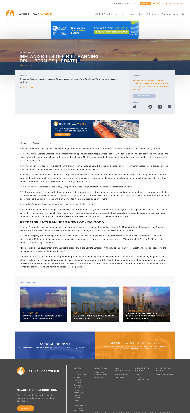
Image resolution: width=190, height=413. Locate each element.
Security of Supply (82, 387)
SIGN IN (155, 3)
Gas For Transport (82, 382)
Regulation (147, 86)
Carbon (77, 389)
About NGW (99, 372)
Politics (77, 392)
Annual (138, 376)
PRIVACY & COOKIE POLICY (144, 404)
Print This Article (144, 95)
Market (77, 377)
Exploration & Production (156, 83)
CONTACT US (100, 404)
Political (137, 86)
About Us (178, 14)
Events (166, 14)
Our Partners (100, 377)
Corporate (138, 83)
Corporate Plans (142, 379)
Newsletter (119, 376)
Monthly (138, 374)
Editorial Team (100, 374)
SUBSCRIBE (145, 3)
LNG (76, 372)
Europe (160, 80)
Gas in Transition (122, 374)
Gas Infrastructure (82, 394)
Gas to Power (80, 374)
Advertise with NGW (164, 374)
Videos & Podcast (148, 14)
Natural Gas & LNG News (144, 80)
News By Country (162, 86)
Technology (79, 400)
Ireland (136, 88)
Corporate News (81, 384)
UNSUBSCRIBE (166, 404)
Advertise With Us (124, 3)
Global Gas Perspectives (110, 14)
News (131, 14)
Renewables (79, 397)
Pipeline (78, 379)
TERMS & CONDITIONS (119, 404)
